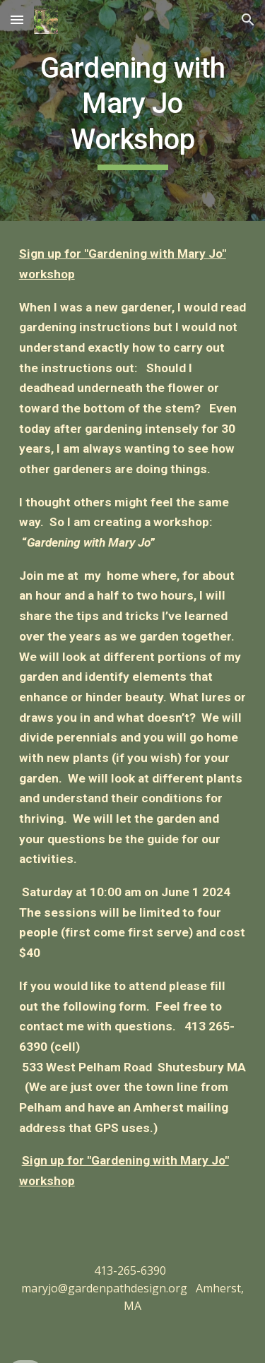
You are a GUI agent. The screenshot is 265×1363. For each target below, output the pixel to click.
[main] (132, 110)
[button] (17, 19)
